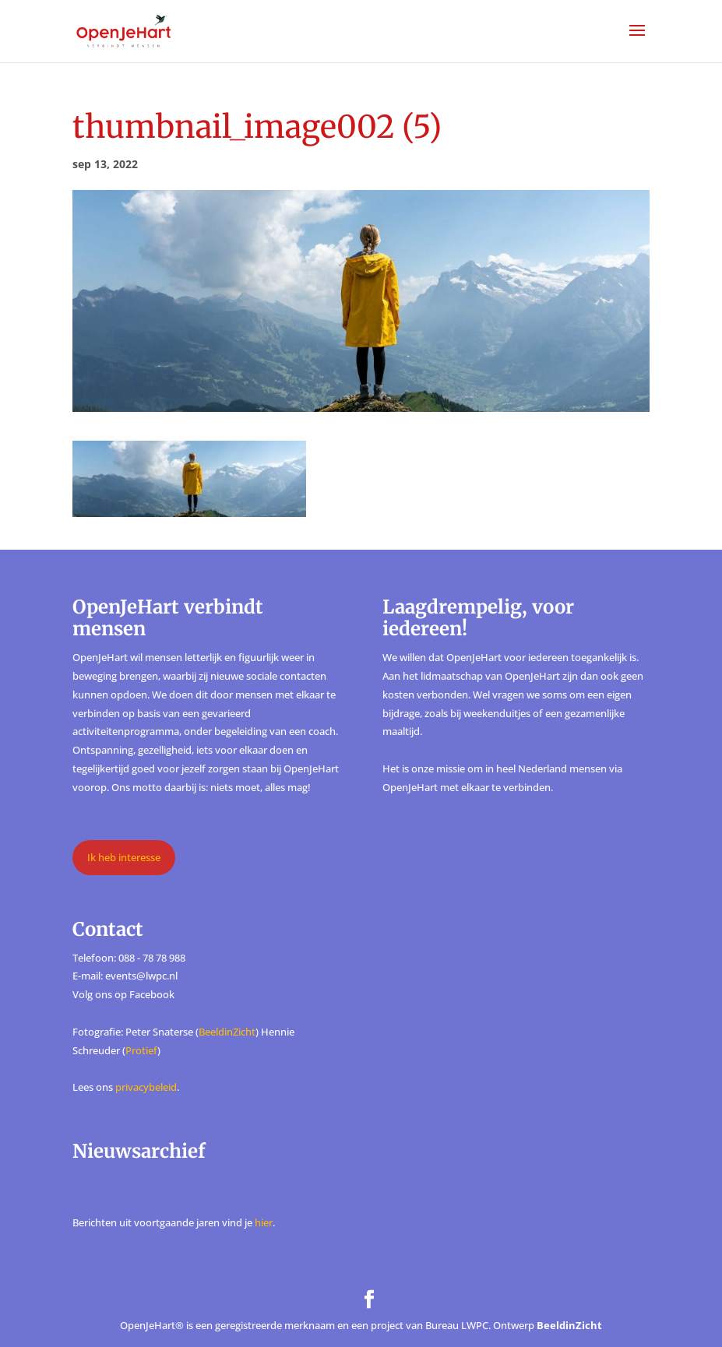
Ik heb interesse (123, 857)
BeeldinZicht (227, 1032)
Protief (141, 1050)
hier (264, 1222)
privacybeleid (146, 1087)
